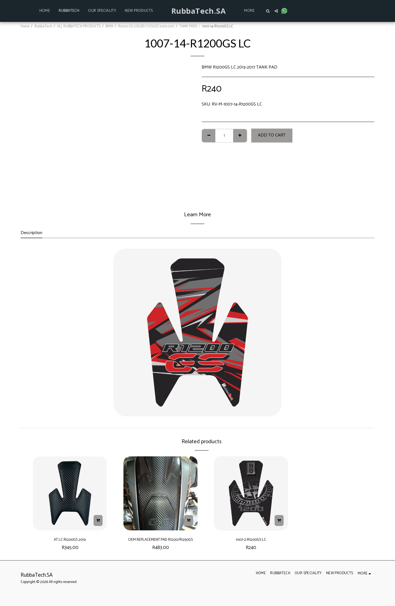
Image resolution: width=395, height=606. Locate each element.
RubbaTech (43, 26)
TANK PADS (188, 26)
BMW (109, 26)
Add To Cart (272, 135)
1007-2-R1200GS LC (251, 541)
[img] (70, 493)
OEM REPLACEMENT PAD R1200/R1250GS (160, 545)
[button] (268, 11)
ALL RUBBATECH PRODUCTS (79, 26)
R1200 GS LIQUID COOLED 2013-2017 (146, 26)
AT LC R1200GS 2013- (70, 541)
